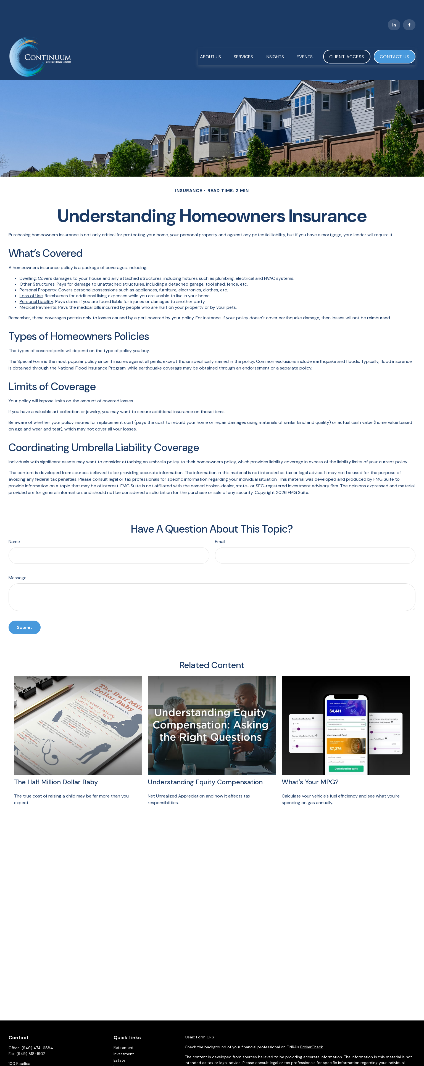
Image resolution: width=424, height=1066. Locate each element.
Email (220, 525)
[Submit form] (25, 611)
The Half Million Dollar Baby (56, 765)
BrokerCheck (311, 1030)
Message (18, 561)
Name (14, 525)
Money (120, 1062)
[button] (210, 40)
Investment (124, 1037)
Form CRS (205, 1020)
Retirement (124, 1031)
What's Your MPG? (310, 765)
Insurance (122, 1050)
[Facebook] (409, 8)
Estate (119, 1043)
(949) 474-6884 (37, 1031)
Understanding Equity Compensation (205, 765)
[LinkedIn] (394, 8)
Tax (117, 1056)
